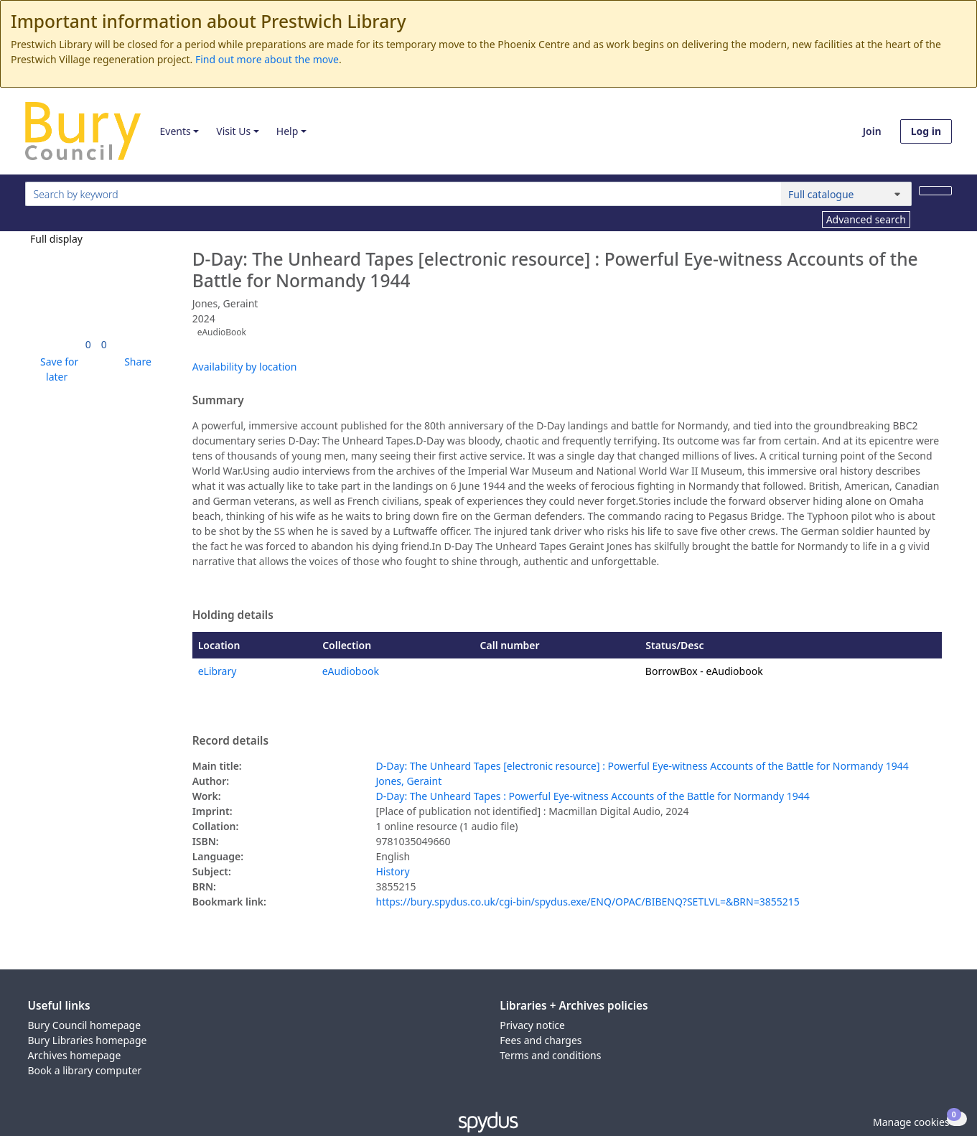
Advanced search (866, 219)
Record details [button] (230, 741)
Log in (926, 131)
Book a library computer (85, 1070)
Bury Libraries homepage (87, 1040)
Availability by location (244, 366)
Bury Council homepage (84, 1025)
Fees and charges (540, 1040)
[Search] (935, 190)
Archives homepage (74, 1055)
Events (174, 131)
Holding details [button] (233, 615)
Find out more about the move (267, 59)
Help (287, 131)
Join (872, 131)
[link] (88, 344)
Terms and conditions (550, 1055)
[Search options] (846, 194)
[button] (56, 369)
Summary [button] (218, 400)
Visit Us (233, 131)
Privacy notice (532, 1025)
